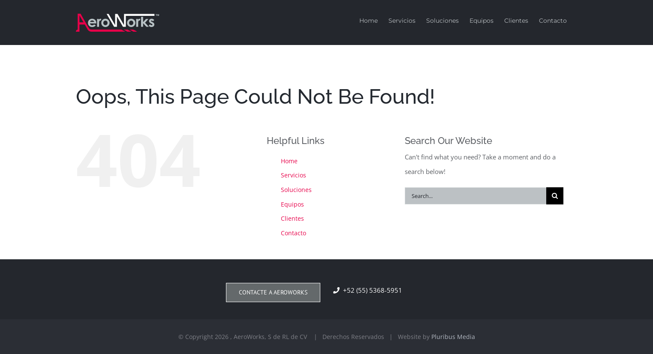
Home (289, 161)
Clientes (292, 218)
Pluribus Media (453, 337)
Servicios (293, 175)
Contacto (293, 233)
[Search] (554, 195)
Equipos (292, 204)
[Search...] (475, 195)
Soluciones (296, 190)
